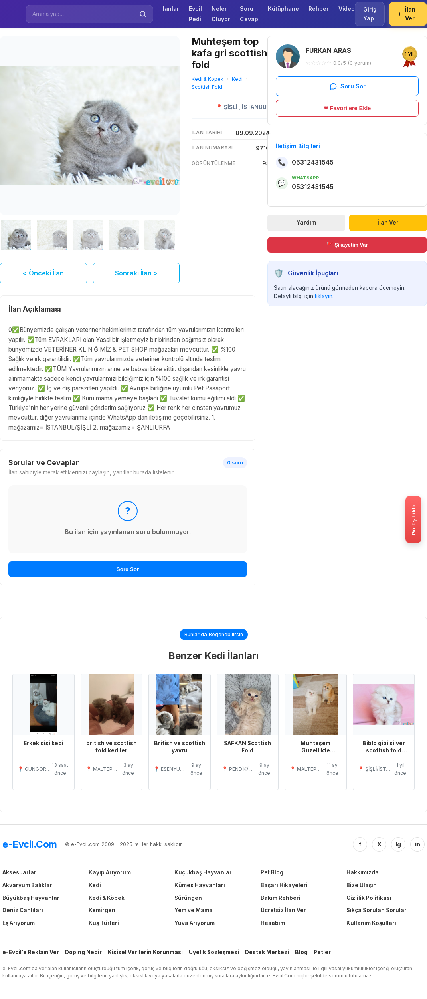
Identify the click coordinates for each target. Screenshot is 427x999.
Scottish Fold (207, 87)
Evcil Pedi (195, 13)
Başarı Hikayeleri (284, 886)
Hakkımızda (362, 873)
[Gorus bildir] (413, 519)
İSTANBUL (256, 107)
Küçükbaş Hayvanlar (203, 873)
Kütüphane (283, 8)
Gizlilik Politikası (368, 899)
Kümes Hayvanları (199, 886)
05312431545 (313, 162)
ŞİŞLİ (231, 107)
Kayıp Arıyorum (110, 873)
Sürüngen (188, 899)
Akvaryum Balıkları (28, 886)
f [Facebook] (360, 845)
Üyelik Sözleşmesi (214, 953)
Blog (301, 953)
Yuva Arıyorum (194, 924)
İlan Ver (406, 14)
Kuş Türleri (104, 924)
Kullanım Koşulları (371, 924)
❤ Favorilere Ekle (347, 108)
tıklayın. (324, 296)
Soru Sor (128, 570)
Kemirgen (102, 911)
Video (346, 8)
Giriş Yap (369, 14)
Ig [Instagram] (398, 845)
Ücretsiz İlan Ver (283, 911)
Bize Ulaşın (361, 886)
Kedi (237, 79)
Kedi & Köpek (207, 79)
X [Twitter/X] (379, 845)
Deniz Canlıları (22, 911)
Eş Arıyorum (18, 924)
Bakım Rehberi (280, 899)
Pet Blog (272, 873)
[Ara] (142, 14)
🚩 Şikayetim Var (347, 245)
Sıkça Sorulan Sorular (376, 911)
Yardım (306, 222)
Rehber (318, 8)
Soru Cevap (249, 13)
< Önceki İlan (43, 274)
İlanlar (170, 8)
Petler (322, 953)
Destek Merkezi (267, 953)
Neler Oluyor (221, 13)
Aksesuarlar (19, 873)
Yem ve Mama (193, 911)
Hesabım (273, 924)
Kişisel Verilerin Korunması (145, 953)
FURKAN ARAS (328, 50)
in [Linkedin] (417, 845)
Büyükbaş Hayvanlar (30, 899)
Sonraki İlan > (136, 274)
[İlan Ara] (83, 14)
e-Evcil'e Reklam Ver (30, 953)
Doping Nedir (83, 953)
